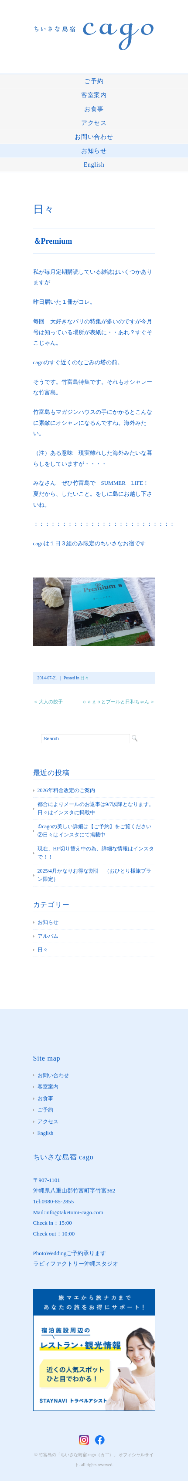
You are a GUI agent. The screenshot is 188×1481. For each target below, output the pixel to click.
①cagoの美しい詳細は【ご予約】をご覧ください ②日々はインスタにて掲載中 (96, 830)
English (94, 164)
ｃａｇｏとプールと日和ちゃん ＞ (118, 701)
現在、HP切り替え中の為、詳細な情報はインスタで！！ (96, 853)
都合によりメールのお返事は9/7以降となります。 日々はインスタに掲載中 (96, 808)
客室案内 (94, 95)
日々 (43, 209)
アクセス (94, 123)
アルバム (48, 936)
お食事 (93, 109)
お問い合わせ (94, 137)
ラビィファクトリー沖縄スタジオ (75, 1263)
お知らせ (94, 151)
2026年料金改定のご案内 (66, 790)
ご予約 (93, 81)
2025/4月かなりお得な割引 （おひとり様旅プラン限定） (94, 875)
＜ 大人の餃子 (48, 701)
